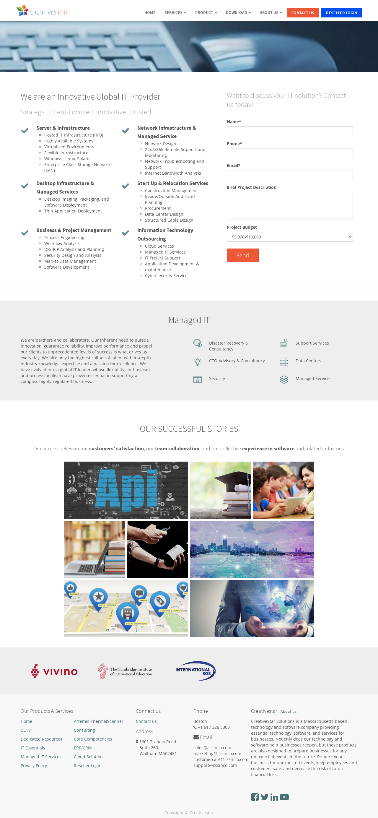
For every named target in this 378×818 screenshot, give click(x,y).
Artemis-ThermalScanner (98, 721)
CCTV (26, 730)
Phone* (234, 143)
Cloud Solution (88, 756)
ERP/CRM (83, 748)
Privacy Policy (34, 765)
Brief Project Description (251, 187)
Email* (233, 165)
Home (26, 721)
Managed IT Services (41, 756)
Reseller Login (341, 12)
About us (288, 711)
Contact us (146, 721)
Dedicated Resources (41, 739)
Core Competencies (93, 739)
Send (243, 255)
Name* (234, 121)
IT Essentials (33, 748)
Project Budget (242, 227)
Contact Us (302, 12)
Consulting (84, 730)
